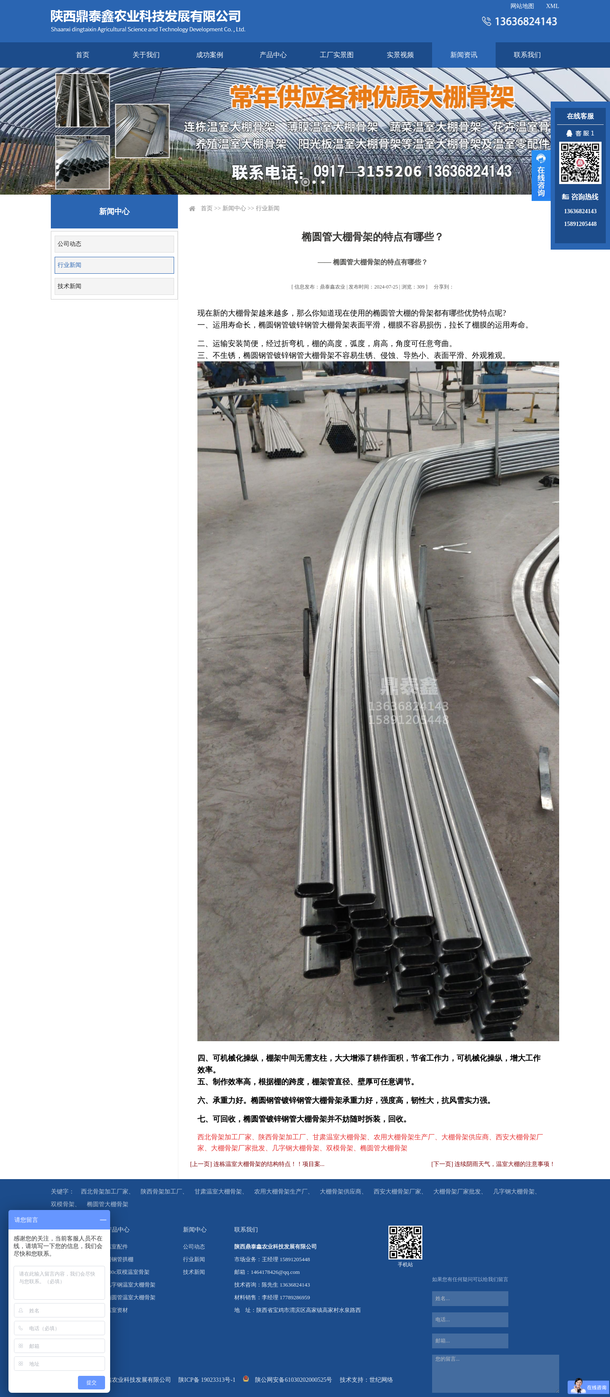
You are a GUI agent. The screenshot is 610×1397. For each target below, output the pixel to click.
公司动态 (69, 244)
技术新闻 (69, 286)
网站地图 (522, 6)
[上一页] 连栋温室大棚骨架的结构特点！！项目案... (257, 1164)
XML (552, 6)
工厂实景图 (337, 54)
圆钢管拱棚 (119, 1259)
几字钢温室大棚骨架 (130, 1285)
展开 (541, 175)
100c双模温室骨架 (128, 1272)
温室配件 (117, 1246)
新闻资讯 (463, 54)
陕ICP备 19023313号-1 (207, 1380)
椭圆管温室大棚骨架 (130, 1297)
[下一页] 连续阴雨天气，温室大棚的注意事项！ (493, 1164)
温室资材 (117, 1310)
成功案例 (209, 54)
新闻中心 (234, 208)
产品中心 (273, 54)
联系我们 (527, 54)
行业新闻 (69, 265)
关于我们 (146, 54)
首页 (82, 54)
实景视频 (400, 54)
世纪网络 (381, 1380)
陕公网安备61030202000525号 (293, 1380)
